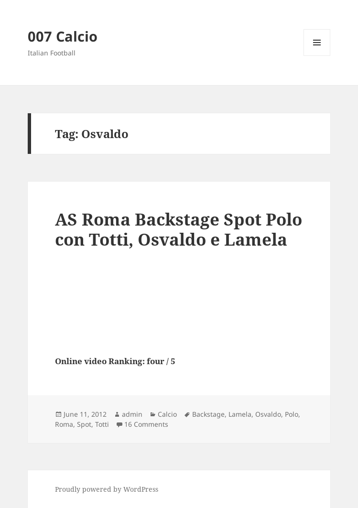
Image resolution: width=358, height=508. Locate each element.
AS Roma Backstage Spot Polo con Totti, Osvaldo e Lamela (178, 229)
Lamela (239, 414)
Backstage (208, 414)
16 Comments (146, 424)
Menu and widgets (317, 55)
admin (132, 414)
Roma (64, 424)
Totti (102, 424)
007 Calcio (63, 36)
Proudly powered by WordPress (106, 489)
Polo (291, 414)
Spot (84, 424)
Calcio (167, 414)
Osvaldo (268, 414)
